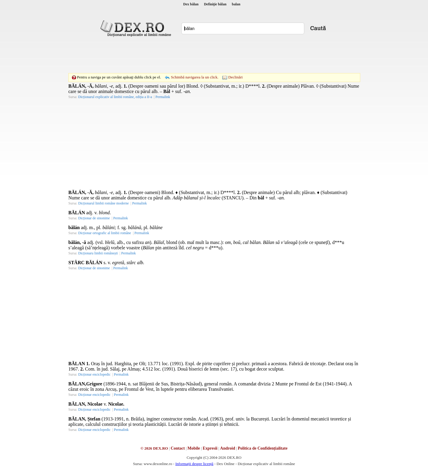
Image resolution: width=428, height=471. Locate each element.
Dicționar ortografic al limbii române (104, 233)
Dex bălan (191, 4)
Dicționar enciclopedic (94, 374)
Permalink (162, 97)
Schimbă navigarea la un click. (194, 77)
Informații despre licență (194, 463)
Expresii (210, 448)
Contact (178, 448)
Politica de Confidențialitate (262, 448)
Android (227, 448)
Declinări (235, 77)
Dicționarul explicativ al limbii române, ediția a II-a (115, 97)
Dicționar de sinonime (94, 218)
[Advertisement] (214, 55)
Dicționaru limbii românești (98, 253)
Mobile (194, 448)
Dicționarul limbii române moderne (103, 203)
